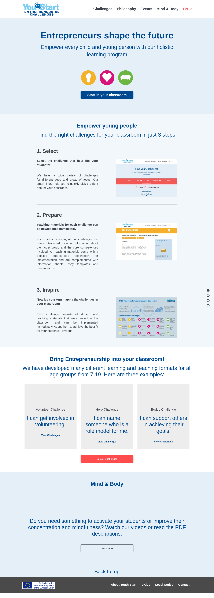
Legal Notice (156, 588)
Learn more (106, 548)
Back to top (107, 569)
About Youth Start (104, 588)
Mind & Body (167, 9)
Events (146, 9)
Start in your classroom (107, 95)
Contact (181, 588)
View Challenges (50, 435)
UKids (132, 588)
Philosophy (126, 9)
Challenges (102, 9)
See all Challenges (107, 459)
